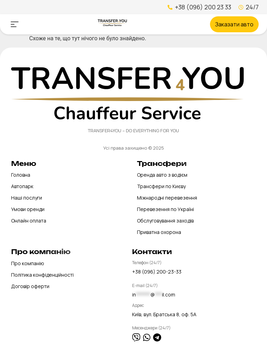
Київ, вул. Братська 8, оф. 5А (164, 314)
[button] (14, 24)
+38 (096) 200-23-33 (156, 271)
